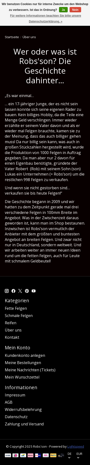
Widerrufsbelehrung (23, 409)
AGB (8, 402)
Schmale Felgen (19, 315)
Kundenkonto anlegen (25, 355)
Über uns (13, 330)
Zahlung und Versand (24, 424)
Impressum (15, 395)
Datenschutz (16, 416)
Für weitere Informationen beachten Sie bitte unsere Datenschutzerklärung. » (45, 18)
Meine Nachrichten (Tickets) (30, 370)
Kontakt (12, 337)
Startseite (12, 37)
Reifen (10, 322)
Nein (75, 10)
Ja (63, 10)
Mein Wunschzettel (22, 377)
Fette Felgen (16, 308)
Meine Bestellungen (23, 362)
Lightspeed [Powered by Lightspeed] (75, 446)
